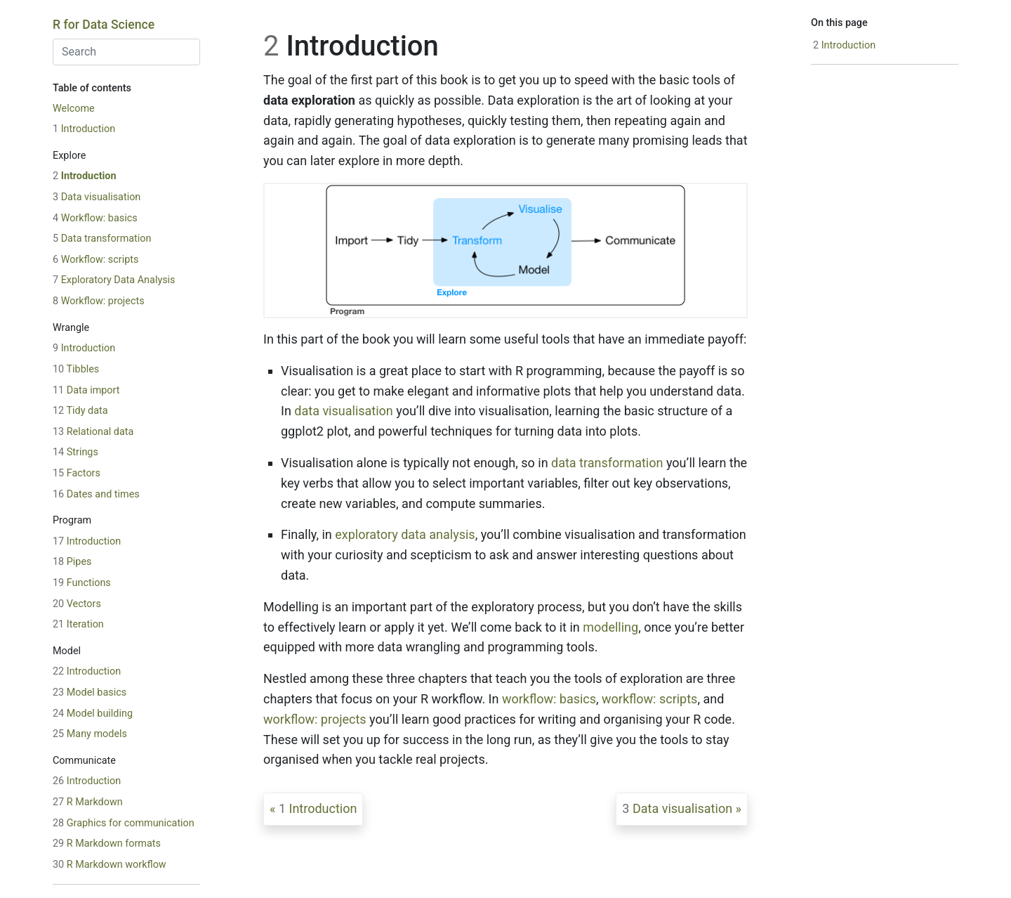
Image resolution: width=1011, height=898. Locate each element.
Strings (75, 452)
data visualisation (343, 410)
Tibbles (76, 369)
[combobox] (126, 52)
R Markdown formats (107, 844)
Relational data (93, 432)
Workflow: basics (95, 218)
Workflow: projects (99, 301)
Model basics (89, 692)
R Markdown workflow (109, 865)
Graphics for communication (123, 823)
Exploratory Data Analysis (114, 280)
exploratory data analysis (405, 534)
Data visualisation (96, 197)
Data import (86, 390)
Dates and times (96, 494)
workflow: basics (549, 698)
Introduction (84, 129)
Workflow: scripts (95, 260)
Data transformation (102, 239)
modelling (610, 627)
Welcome (74, 109)
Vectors (77, 604)
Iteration (78, 624)
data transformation (607, 462)
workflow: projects (314, 719)
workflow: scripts (649, 698)
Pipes (72, 562)
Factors (76, 473)
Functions (82, 583)
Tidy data (80, 411)
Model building (93, 714)
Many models (90, 734)
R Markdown (88, 802)
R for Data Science (103, 25)
